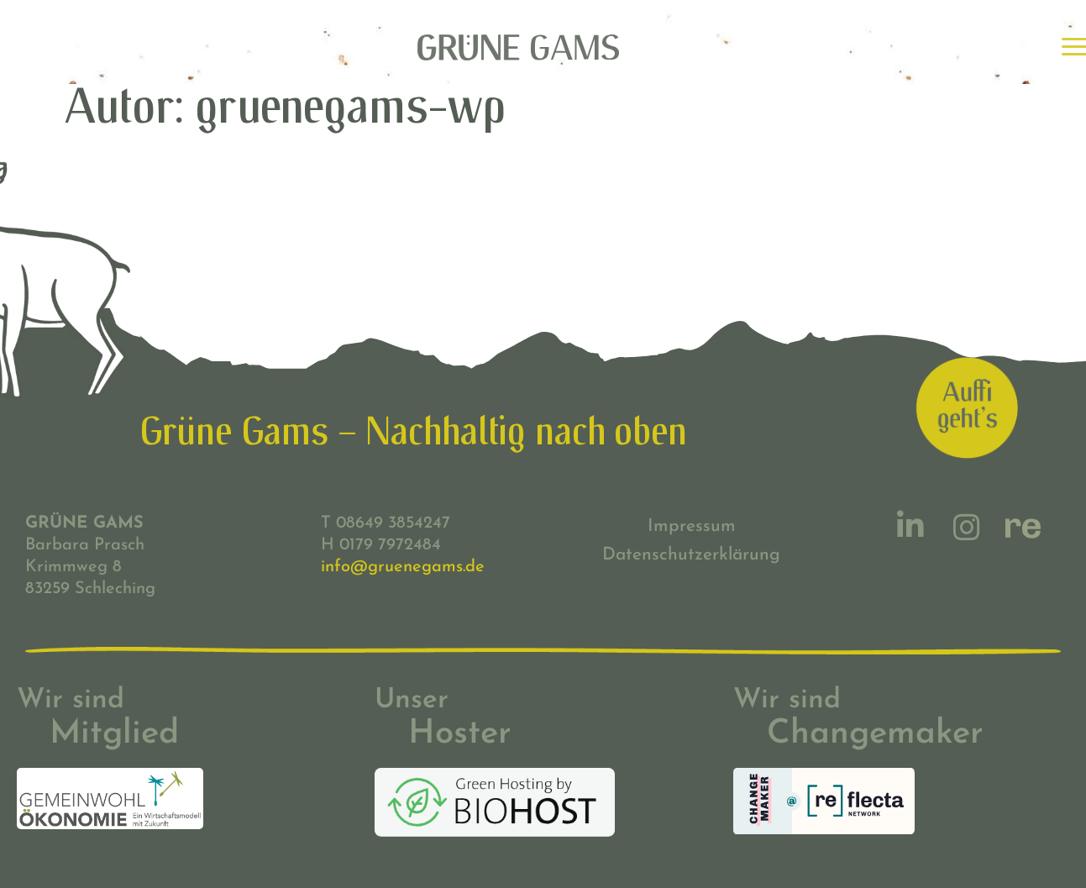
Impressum (692, 526)
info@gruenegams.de (403, 567)
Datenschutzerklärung (691, 555)
